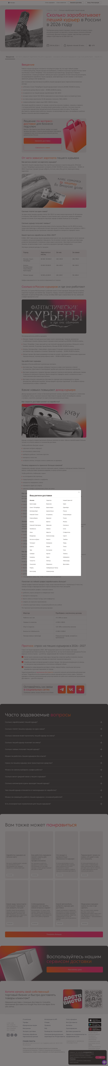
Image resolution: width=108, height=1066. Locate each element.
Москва (32, 500)
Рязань (65, 521)
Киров (48, 546)
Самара (32, 553)
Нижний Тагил (34, 514)
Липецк (48, 560)
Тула (64, 550)
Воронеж (49, 504)
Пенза (65, 511)
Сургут (65, 536)
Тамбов (65, 539)
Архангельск (50, 511)
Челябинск (33, 529)
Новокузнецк (50, 571)
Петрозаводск (67, 514)
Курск (48, 557)
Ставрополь (66, 532)
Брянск (48, 521)
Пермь (32, 568)
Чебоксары (66, 560)
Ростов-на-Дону (34, 539)
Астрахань (49, 514)
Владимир (33, 536)
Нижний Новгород (35, 525)
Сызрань (32, 557)
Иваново (49, 525)
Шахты (32, 546)
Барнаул (48, 518)
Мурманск (49, 564)
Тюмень (65, 553)
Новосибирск (34, 518)
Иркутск (48, 532)
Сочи (64, 529)
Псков (65, 518)
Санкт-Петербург (35, 507)
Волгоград (33, 571)
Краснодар (33, 504)
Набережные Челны (52, 568)
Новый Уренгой (67, 500)
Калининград (50, 536)
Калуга (48, 539)
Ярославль (66, 564)
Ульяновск (33, 564)
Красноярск (49, 507)
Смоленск (66, 525)
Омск (31, 532)
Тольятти (32, 560)
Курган (48, 553)
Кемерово (49, 543)
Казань (32, 521)
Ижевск (48, 529)
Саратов (48, 500)
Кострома (49, 550)
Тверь (64, 543)
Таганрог (32, 543)
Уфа (31, 550)
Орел (64, 504)
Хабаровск (66, 557)
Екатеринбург (34, 511)
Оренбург (66, 507)
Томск (64, 546)
